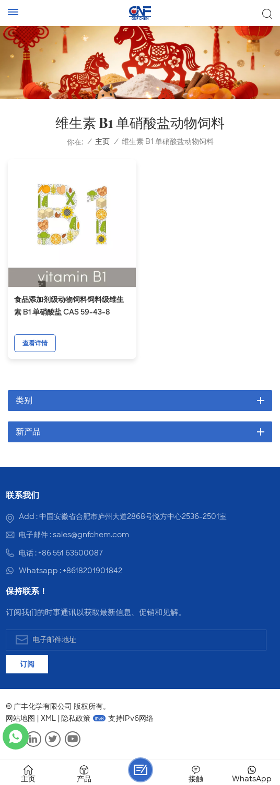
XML (48, 718)
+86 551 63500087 (70, 553)
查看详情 (35, 343)
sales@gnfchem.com (91, 534)
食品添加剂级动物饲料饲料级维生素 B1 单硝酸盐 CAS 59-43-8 (69, 306)
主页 (102, 142)
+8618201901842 (92, 570)
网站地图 (20, 718)
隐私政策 (75, 718)
